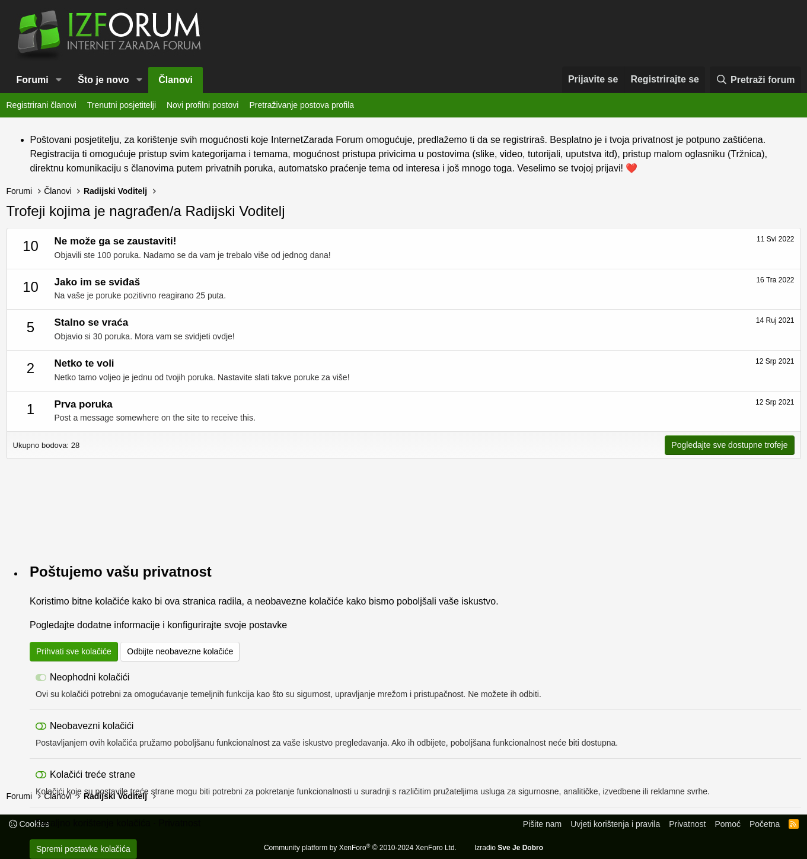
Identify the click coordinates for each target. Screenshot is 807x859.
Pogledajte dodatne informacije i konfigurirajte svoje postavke (158, 625)
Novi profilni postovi (202, 105)
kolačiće (112, 601)
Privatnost (179, 823)
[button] (59, 80)
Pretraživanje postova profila (301, 105)
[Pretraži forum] (755, 79)
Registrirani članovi (41, 105)
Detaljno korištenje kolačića (93, 823)
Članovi (175, 80)
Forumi (33, 80)
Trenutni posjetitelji (121, 105)
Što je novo (103, 80)
